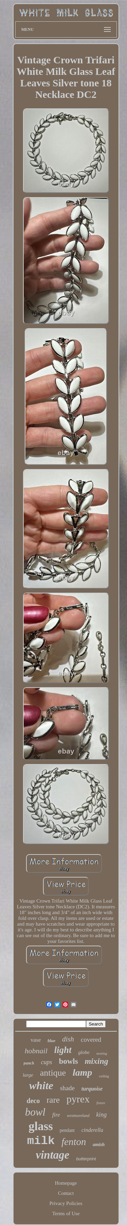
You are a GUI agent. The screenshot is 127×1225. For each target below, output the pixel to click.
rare (53, 1099)
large (28, 1075)
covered (91, 1039)
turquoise (92, 1089)
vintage (52, 1155)
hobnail (36, 1051)
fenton (74, 1141)
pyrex (77, 1098)
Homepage (66, 1183)
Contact (66, 1193)
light (62, 1050)
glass (40, 1126)
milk (41, 1141)
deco (33, 1100)
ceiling (104, 1076)
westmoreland (78, 1115)
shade (67, 1088)
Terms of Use (66, 1213)
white (41, 1085)
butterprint (86, 1158)
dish (68, 1039)
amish (99, 1144)
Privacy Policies (65, 1203)
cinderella (92, 1130)
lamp (82, 1072)
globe (83, 1052)
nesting (101, 1053)
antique (53, 1073)
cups (46, 1062)
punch (29, 1063)
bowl (35, 1112)
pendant (67, 1130)
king (101, 1114)
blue (51, 1040)
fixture (101, 1103)
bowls (68, 1061)
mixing (96, 1061)
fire (56, 1115)
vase (35, 1040)
